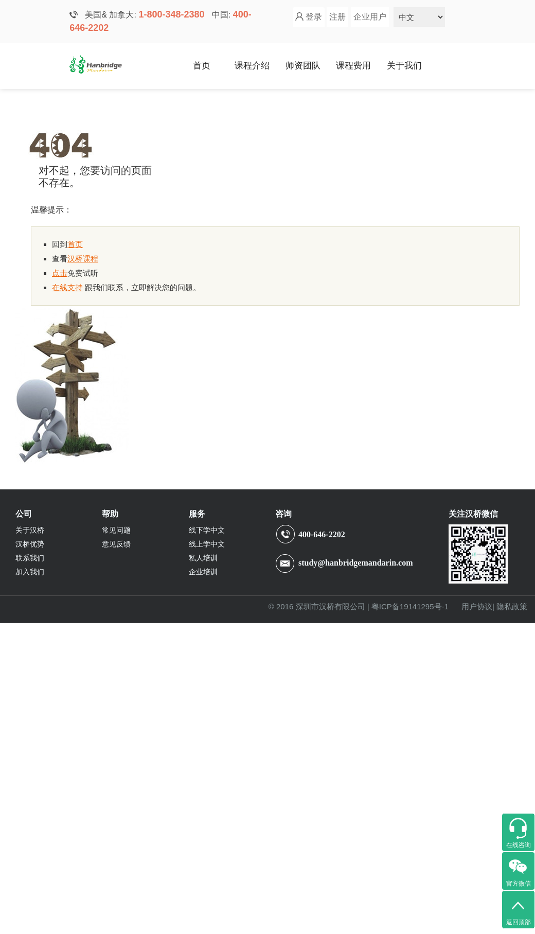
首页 (201, 66)
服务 (197, 513)
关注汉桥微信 (473, 513)
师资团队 (303, 66)
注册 (337, 16)
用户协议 (476, 606)
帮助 (110, 513)
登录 (314, 16)
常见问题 (116, 530)
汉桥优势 (29, 544)
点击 (59, 273)
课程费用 (353, 66)
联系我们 (29, 558)
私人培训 (203, 558)
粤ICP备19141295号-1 (410, 606)
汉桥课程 (82, 258)
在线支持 (67, 287)
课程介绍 (252, 66)
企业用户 (369, 16)
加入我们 (29, 572)
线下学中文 (207, 530)
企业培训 (203, 572)
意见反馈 (116, 544)
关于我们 (404, 66)
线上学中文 (207, 544)
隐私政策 (511, 606)
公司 (23, 513)
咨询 (283, 513)
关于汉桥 (29, 530)
